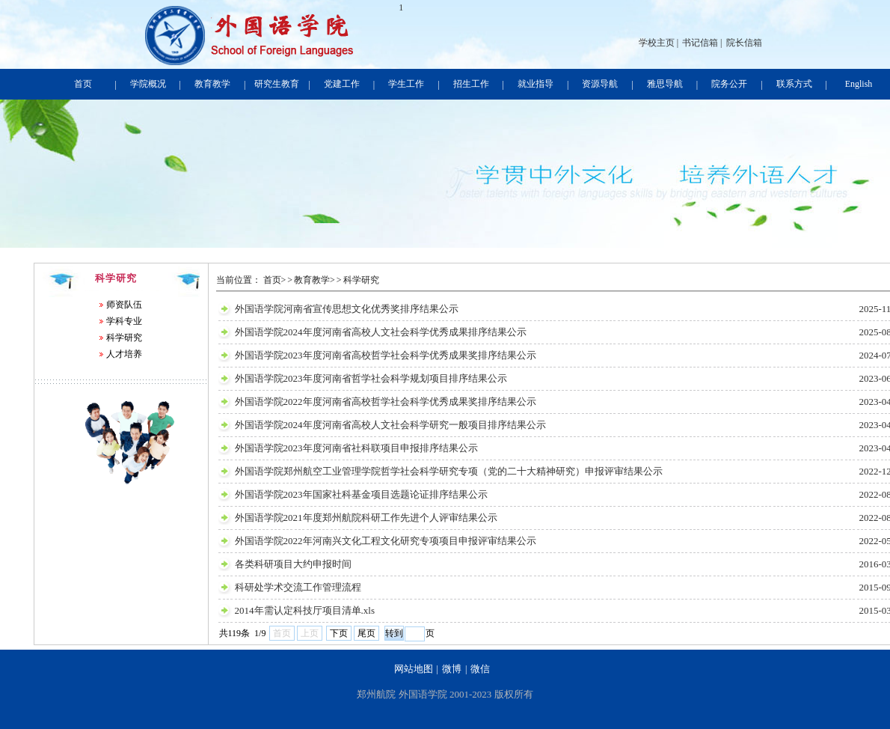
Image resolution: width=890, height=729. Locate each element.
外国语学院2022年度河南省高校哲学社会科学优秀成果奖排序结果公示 (385, 401)
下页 (339, 633)
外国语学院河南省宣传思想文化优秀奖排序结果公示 (346, 308)
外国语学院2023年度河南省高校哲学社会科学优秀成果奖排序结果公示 (385, 355)
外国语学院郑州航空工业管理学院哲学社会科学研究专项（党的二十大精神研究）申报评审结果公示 (449, 471)
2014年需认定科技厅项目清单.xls (305, 610)
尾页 (366, 633)
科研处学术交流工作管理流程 (298, 587)
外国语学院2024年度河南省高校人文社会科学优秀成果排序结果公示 (381, 332)
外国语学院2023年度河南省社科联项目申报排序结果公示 (356, 448)
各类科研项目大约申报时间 (293, 564)
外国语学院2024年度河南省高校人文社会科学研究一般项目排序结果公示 (390, 424)
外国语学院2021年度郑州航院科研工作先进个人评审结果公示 (366, 517)
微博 (451, 668)
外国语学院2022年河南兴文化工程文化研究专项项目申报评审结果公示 (385, 540)
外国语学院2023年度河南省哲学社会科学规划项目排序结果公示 (371, 378)
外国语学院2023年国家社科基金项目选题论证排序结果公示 (361, 494)
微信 (480, 668)
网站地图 (413, 668)
